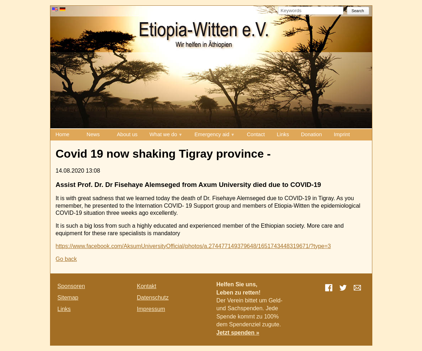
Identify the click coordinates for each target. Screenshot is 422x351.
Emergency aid (211, 134)
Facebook (328, 287)
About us (127, 134)
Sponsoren (71, 286)
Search (358, 11)
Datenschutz (153, 298)
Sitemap (68, 298)
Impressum (151, 309)
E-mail (357, 287)
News (93, 134)
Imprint (342, 134)
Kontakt (146, 286)
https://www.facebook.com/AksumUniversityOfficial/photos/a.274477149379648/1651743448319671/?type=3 (193, 246)
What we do (163, 134)
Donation (311, 134)
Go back (66, 259)
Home (62, 134)
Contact (256, 134)
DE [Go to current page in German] (62, 9)
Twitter (343, 287)
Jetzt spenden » (238, 333)
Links (283, 134)
